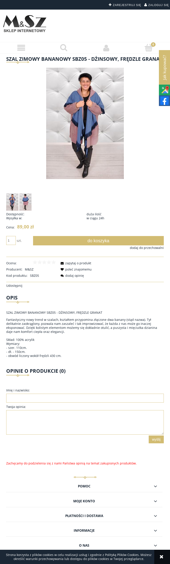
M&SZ (29, 269)
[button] (21, 48)
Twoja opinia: (16, 407)
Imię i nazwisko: (18, 390)
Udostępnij (14, 285)
